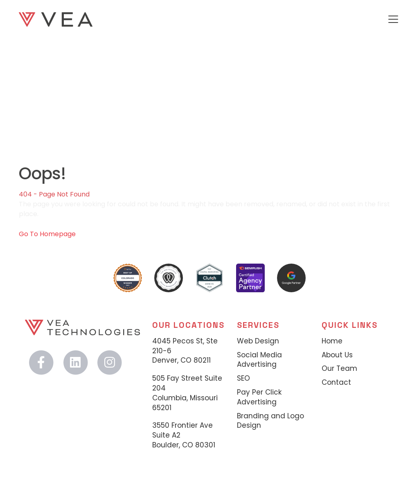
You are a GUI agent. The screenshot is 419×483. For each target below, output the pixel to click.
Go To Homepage (47, 234)
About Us (337, 355)
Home (332, 341)
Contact (336, 382)
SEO (243, 378)
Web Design (258, 341)
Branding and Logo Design (270, 421)
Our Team (339, 368)
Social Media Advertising (259, 360)
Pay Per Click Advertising (259, 397)
